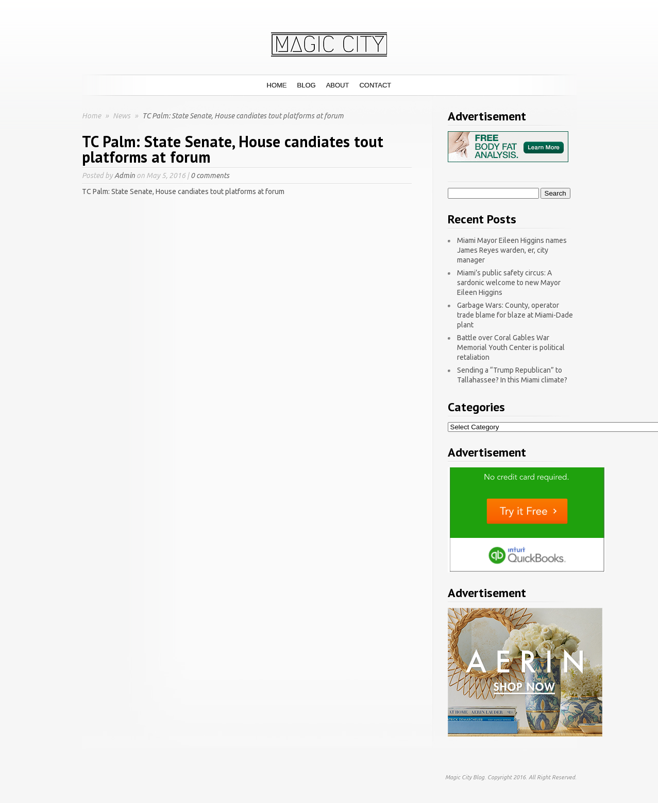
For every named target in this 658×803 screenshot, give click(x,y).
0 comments (210, 175)
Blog (306, 85)
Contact (375, 85)
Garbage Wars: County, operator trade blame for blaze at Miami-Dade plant (515, 315)
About (337, 85)
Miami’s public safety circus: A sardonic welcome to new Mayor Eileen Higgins (509, 282)
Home (277, 85)
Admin (124, 175)
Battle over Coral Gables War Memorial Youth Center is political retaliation (511, 347)
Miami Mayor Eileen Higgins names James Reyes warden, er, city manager (512, 250)
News (122, 116)
